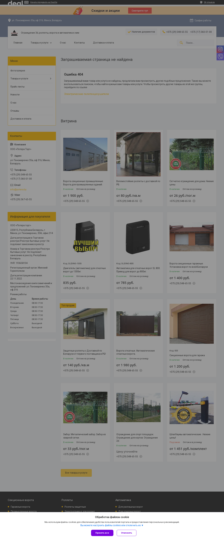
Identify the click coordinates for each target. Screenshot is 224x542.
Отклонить (126, 533)
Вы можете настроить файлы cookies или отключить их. (110, 525)
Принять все (102, 533)
